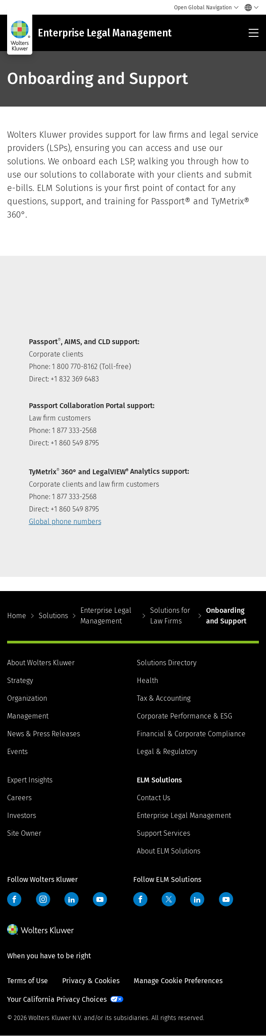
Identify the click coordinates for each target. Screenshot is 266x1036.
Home (16, 615)
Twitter (169, 899)
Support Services (163, 833)
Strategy (20, 680)
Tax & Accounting (164, 698)
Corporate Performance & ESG (184, 716)
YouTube (100, 899)
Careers (19, 798)
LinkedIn (71, 899)
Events (17, 751)
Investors (21, 815)
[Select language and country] (249, 7)
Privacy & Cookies (90, 980)
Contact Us (153, 798)
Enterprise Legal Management (105, 615)
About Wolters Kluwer (41, 663)
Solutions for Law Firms (170, 615)
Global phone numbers (65, 521)
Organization (27, 698)
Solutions (53, 615)
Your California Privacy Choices (57, 999)
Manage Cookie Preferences (178, 980)
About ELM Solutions (168, 851)
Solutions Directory (166, 663)
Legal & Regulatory (167, 751)
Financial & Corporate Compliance (191, 734)
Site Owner (24, 833)
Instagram (43, 899)
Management (27, 716)
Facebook (14, 899)
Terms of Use (27, 980)
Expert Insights (29, 780)
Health (147, 680)
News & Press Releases (43, 734)
